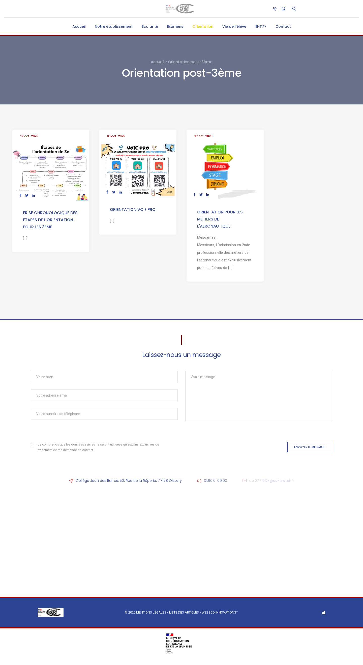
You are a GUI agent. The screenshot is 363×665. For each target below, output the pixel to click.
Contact (283, 26)
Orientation (202, 26)
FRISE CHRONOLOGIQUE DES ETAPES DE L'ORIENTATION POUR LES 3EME (50, 220)
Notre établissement (114, 26)
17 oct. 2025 (29, 136)
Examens (175, 26)
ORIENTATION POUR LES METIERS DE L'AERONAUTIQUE (220, 219)
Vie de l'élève (234, 26)
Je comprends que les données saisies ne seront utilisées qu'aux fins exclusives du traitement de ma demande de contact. (98, 447)
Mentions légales (151, 612)
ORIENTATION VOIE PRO (133, 209)
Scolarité (150, 26)
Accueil (79, 26)
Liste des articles (184, 612)
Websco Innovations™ (220, 612)
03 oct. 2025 (116, 136)
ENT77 (260, 26)
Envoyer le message (309, 447)
